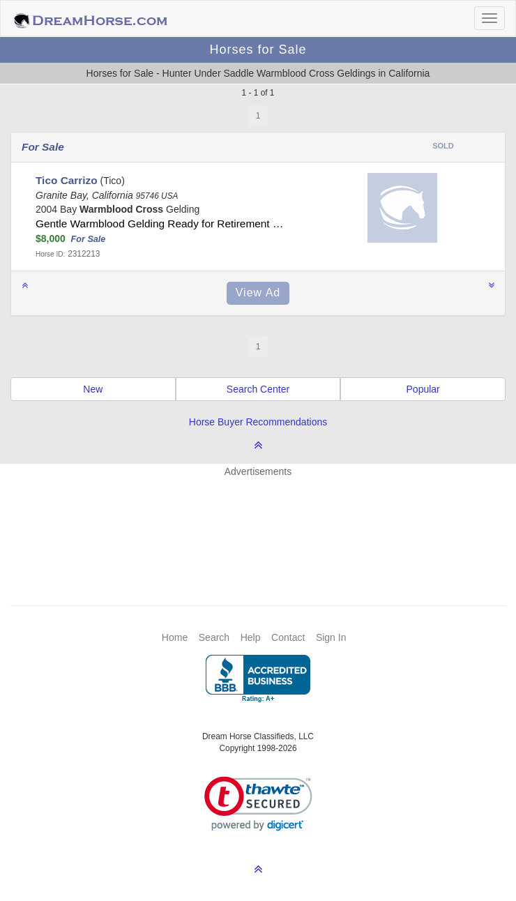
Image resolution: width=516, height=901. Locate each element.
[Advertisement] (265, 520)
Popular (423, 389)
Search (214, 637)
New (93, 389)
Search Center (258, 389)
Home (175, 637)
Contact (288, 637)
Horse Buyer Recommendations (258, 421)
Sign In (331, 637)
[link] (258, 803)
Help (251, 637)
